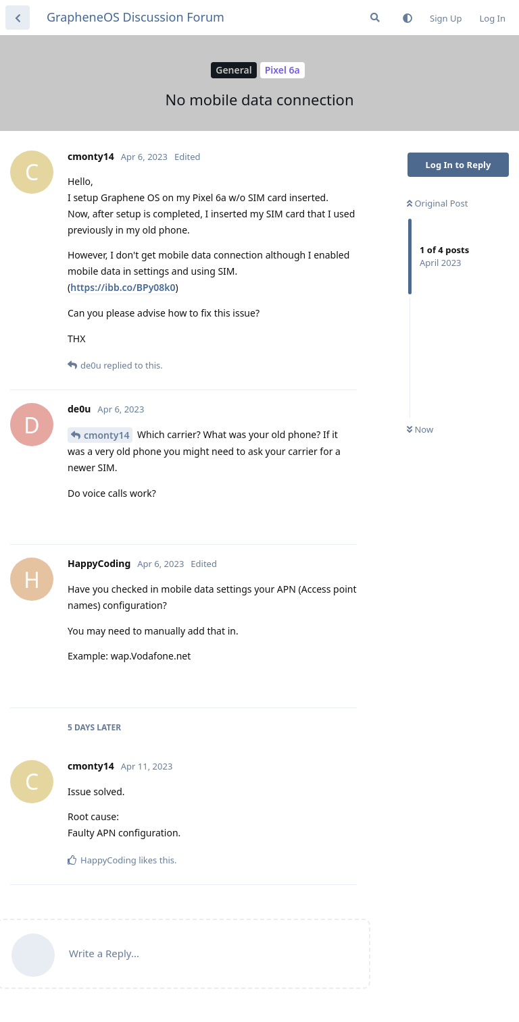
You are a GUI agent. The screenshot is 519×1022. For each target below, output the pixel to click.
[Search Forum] (375, 17)
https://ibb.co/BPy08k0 (122, 287)
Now (420, 429)
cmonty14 (106, 435)
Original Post (437, 203)
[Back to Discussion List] (17, 17)
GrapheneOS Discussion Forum (135, 17)
